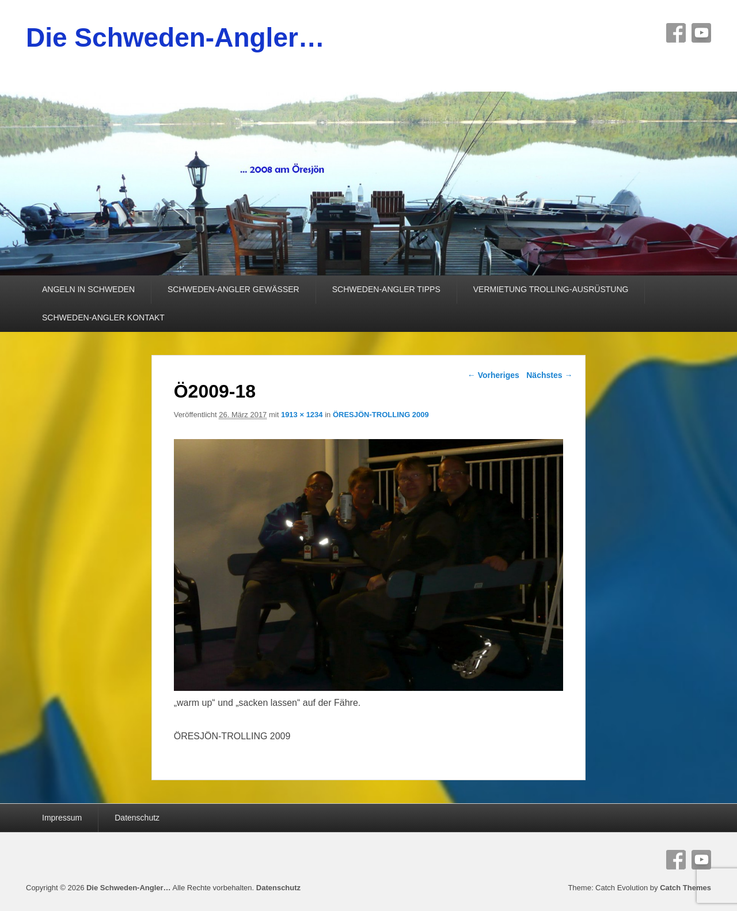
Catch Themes (685, 887)
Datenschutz (137, 817)
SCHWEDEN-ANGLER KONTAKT (103, 317)
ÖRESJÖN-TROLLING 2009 (381, 414)
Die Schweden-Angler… (175, 37)
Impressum (62, 817)
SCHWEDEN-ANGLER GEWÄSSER (233, 289)
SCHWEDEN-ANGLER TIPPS (386, 289)
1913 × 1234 (302, 414)
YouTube (701, 33)
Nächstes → (549, 375)
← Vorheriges (493, 375)
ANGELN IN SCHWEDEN (88, 289)
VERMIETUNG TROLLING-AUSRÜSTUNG (551, 289)
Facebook (676, 33)
